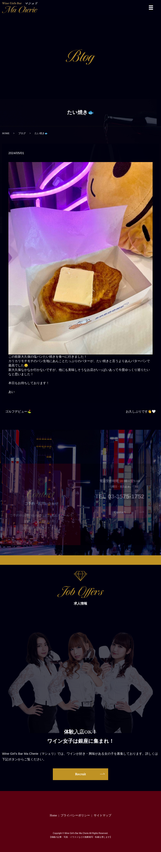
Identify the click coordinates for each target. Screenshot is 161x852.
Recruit (80, 774)
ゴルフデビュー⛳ (18, 411)
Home (53, 815)
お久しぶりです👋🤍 (141, 411)
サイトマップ (102, 815)
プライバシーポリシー (75, 815)
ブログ (22, 133)
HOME (5, 133)
